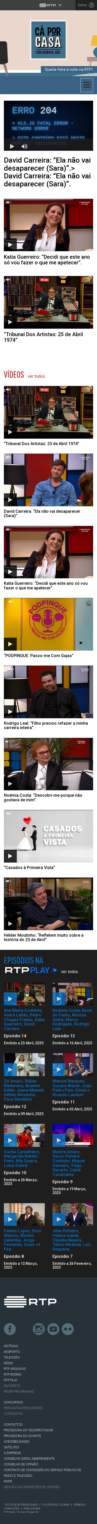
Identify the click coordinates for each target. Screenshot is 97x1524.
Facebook (10, 1329)
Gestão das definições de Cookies (32, 1487)
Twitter (24, 1329)
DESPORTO (12, 1352)
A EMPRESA (12, 1453)
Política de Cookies (55, 1504)
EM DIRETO (12, 1386)
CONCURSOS (13, 1402)
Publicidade (32, 1508)
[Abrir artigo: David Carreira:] (48, 486)
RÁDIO (8, 1363)
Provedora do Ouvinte (22, 1436)
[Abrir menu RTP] (48, 5)
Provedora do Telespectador (28, 1430)
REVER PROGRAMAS (19, 1391)
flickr (68, 1329)
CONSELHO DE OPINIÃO (21, 1464)
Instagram (39, 1329)
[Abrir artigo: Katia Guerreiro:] (48, 558)
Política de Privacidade (21, 1504)
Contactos (13, 1414)
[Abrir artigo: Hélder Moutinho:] (48, 910)
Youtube (53, 1329)
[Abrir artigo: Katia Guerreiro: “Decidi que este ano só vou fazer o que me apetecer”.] (48, 232)
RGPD (8, 1481)
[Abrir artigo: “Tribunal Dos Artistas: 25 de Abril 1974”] (48, 309)
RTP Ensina (12, 1374)
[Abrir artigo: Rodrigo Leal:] (48, 698)
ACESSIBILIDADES (16, 1441)
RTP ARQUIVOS (15, 1369)
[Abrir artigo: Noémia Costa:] (48, 770)
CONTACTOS (13, 1424)
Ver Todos (36, 376)
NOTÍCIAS (11, 1346)
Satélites (11, 1447)
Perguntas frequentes (23, 1408)
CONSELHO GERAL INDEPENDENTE (29, 1458)
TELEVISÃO (12, 1357)
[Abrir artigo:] (48, 416)
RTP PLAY (10, 1380)
